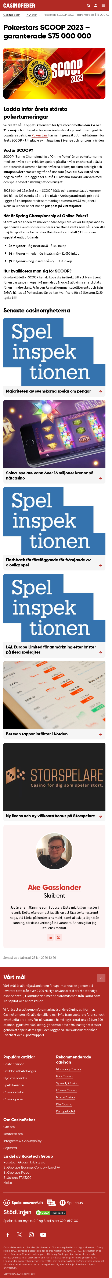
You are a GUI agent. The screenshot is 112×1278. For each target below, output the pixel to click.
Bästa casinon (14, 1064)
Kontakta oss (13, 1134)
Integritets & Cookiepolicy (22, 1141)
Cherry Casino (66, 1090)
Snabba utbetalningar (19, 1071)
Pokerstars (40, 135)
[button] (101, 978)
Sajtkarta (10, 1148)
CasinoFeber (11, 14)
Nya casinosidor (15, 1078)
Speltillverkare (13, 1085)
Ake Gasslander (54, 888)
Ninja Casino (65, 1097)
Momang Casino (68, 1069)
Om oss (9, 1127)
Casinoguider (13, 1099)
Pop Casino (64, 1076)
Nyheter (31, 14)
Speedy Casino (67, 1083)
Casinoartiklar (13, 1092)
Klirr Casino (64, 1104)
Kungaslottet (65, 1111)
